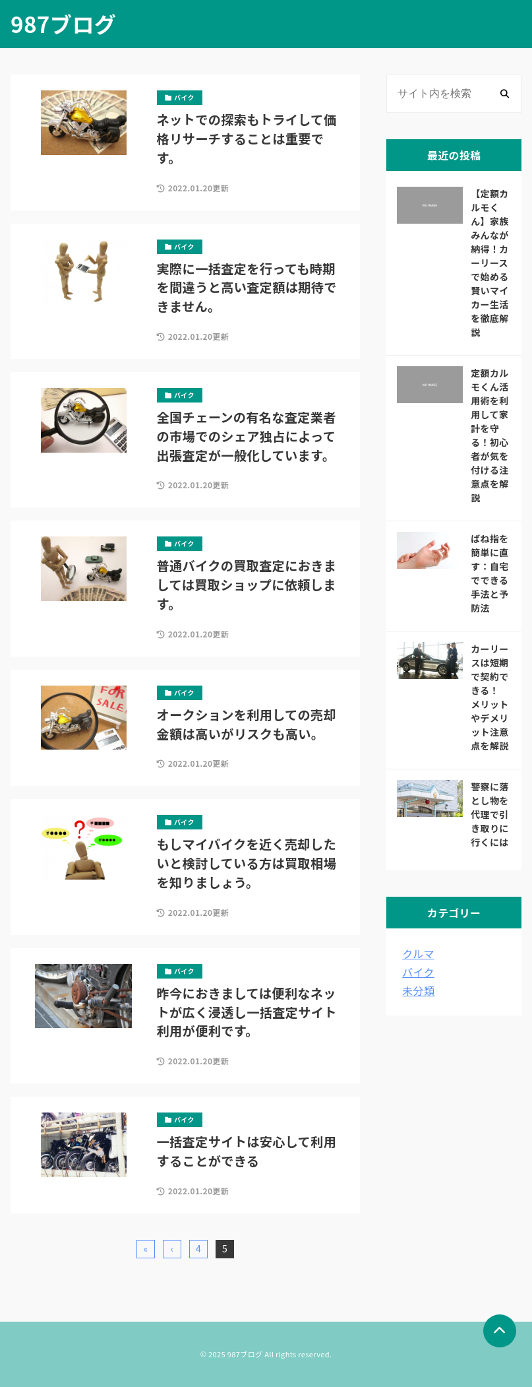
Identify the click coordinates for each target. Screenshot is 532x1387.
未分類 (418, 990)
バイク (418, 972)
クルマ (418, 953)
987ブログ (63, 24)
